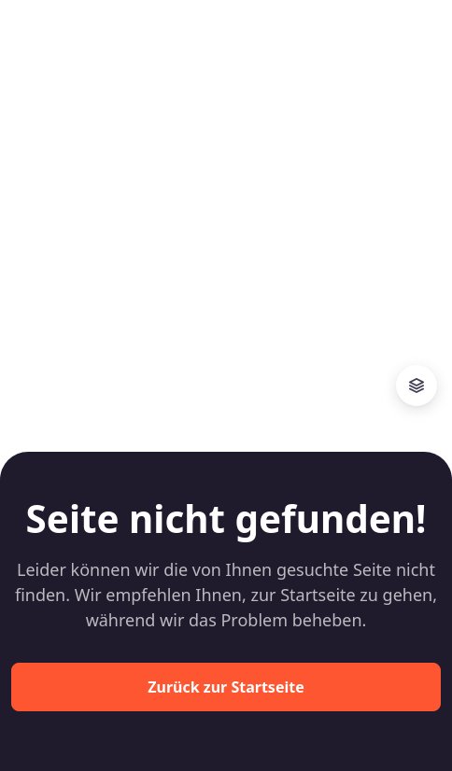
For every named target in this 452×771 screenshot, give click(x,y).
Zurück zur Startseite (226, 687)
